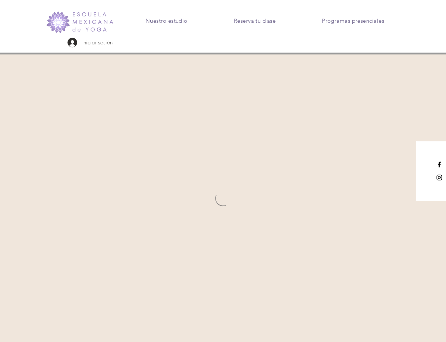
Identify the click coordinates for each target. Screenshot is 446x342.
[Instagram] (439, 177)
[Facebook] (439, 164)
